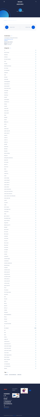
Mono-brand (20, 242)
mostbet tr (20, 267)
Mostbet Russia (20, 265)
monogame (20, 249)
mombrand (20, 236)
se (20, 325)
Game (20, 213)
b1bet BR (20, 144)
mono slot (20, 240)
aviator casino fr (20, 133)
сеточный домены (20, 366)
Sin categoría (20, 328)
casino (20, 175)
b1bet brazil (20, 146)
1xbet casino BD (20, 86)
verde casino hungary (20, 345)
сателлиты (20, 361)
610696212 (6, 40)
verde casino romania (20, 350)
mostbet (20, 254)
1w (20, 50)
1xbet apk (20, 77)
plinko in (20, 303)
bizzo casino (20, 162)
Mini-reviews (20, 233)
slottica (20, 337)
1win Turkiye (20, 68)
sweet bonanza (20, 341)
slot (20, 330)
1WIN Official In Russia (20, 65)
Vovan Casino (20, 352)
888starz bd (20, 121)
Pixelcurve (14, 415)
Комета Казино (20, 357)
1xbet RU (20, 106)
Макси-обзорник (20, 359)
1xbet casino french (20, 88)
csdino (20, 204)
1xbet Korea (20, 95)
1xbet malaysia (20, 99)
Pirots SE (20, 298)
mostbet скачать (20, 269)
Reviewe (20, 319)
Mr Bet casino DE (20, 272)
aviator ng (20, 142)
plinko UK (20, 305)
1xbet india (20, 92)
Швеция (20, 368)
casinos (20, 200)
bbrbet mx (20, 155)
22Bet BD (20, 117)
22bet (20, 115)
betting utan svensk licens (20, 157)
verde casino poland (20, 348)
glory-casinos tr (20, 216)
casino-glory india (20, 198)
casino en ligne (20, 177)
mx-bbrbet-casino (20, 276)
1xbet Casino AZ (20, 83)
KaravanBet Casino (20, 218)
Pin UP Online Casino (20, 292)
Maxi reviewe (20, 229)
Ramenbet (20, 312)
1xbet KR (20, 97)
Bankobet (20, 148)
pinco (20, 296)
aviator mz (20, 139)
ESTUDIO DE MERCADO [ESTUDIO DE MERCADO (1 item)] (12, 374)
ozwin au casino (20, 283)
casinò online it (20, 186)
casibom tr (20, 171)
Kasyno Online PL (20, 220)
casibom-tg (20, 173)
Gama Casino (20, 211)
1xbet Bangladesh (20, 81)
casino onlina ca (20, 182)
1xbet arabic (20, 79)
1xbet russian (20, 110)
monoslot (20, 251)
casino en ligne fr (20, 180)
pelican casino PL (20, 285)
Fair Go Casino (20, 207)
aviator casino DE (20, 130)
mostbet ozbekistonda (20, 263)
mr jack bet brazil (20, 274)
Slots (20, 332)
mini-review (20, 231)
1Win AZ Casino (20, 52)
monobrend (20, 247)
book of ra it (20, 166)
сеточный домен (20, 363)
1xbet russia (20, 108)
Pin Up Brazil (20, 289)
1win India (20, 63)
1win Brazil (20, 56)
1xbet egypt (20, 90)
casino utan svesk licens (20, 193)
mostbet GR (20, 256)
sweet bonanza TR (20, 343)
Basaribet (20, 151)
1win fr (20, 61)
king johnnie (20, 222)
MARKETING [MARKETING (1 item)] (19, 374)
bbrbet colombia (20, 153)
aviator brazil (20, 128)
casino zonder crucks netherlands (20, 195)
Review (20, 316)
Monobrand (20, 245)
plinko (20, 301)
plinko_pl (20, 307)
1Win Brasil (20, 54)
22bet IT (20, 119)
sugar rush (20, 339)
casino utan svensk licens (20, 191)
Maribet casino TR (20, 224)
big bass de (20, 160)
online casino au (20, 278)
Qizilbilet (20, 310)
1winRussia (20, 72)
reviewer (20, 321)
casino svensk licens (20, 189)
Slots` (20, 334)
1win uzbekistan (20, 70)
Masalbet (20, 227)
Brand (20, 168)
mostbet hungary (20, 258)
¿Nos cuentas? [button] (6, 408)
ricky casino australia (20, 323)
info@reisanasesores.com (8, 39)
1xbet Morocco (20, 101)
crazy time (20, 202)
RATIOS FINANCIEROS (20, 314)
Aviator (20, 126)
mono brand (20, 238)
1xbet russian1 (20, 112)
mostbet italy (20, 260)
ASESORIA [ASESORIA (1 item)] (6, 374)
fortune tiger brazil (20, 209)
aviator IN (20, 135)
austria (20, 124)
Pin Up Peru (20, 294)
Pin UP (20, 287)
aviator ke (20, 137)
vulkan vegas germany (20, 354)
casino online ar (20, 184)
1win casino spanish (20, 59)
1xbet (20, 74)
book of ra (20, 164)
